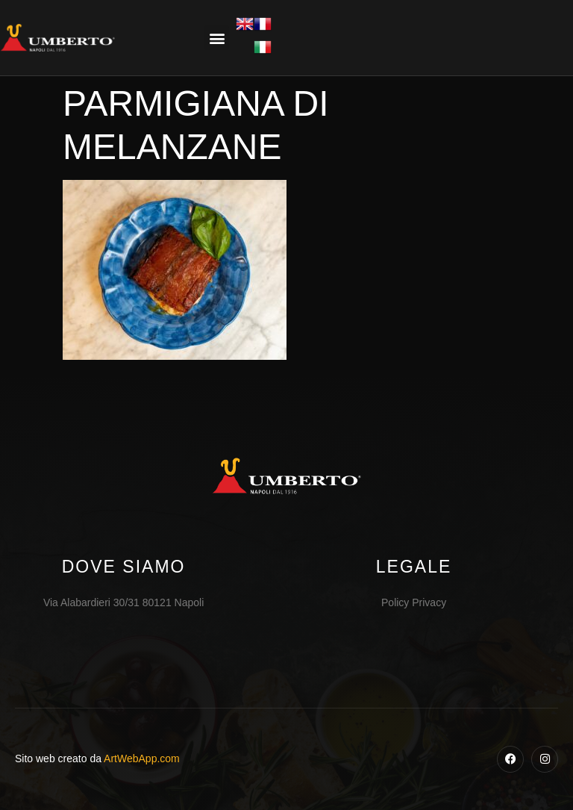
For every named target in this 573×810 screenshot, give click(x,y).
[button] (216, 37)
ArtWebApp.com (142, 758)
